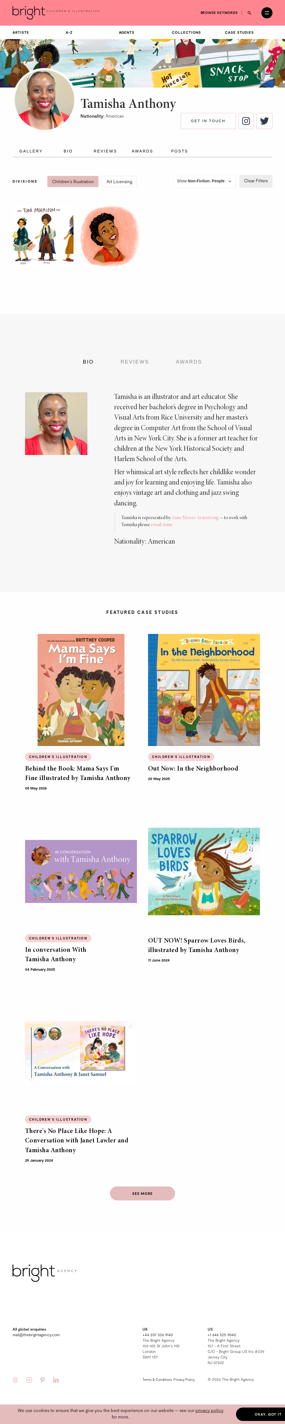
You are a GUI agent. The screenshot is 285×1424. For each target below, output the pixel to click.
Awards (142, 151)
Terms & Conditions (157, 1379)
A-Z (69, 32)
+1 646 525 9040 (222, 1334)
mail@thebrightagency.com (36, 1334)
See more (142, 1193)
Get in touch (208, 121)
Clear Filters (256, 180)
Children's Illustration (73, 181)
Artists (21, 32)
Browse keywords (219, 12)
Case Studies (239, 32)
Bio (68, 151)
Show (205, 181)
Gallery (31, 151)
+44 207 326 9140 (157, 1334)
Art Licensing (119, 181)
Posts (179, 151)
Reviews (105, 151)
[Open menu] (266, 12)
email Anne (162, 524)
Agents (126, 32)
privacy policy (209, 1410)
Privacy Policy (184, 1379)
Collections (186, 32)
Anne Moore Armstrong (194, 517)
